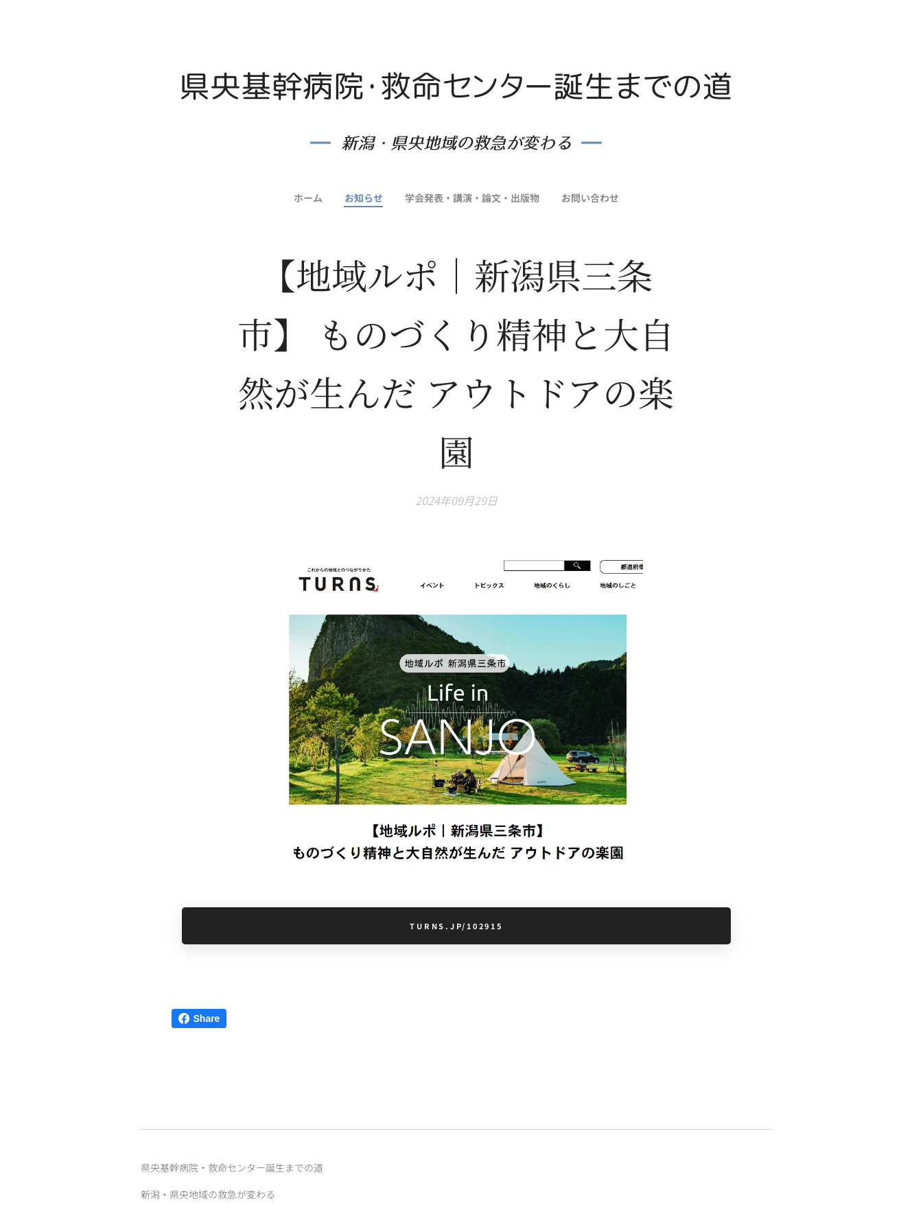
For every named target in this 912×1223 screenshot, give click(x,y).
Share (199, 1018)
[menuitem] (305, 197)
